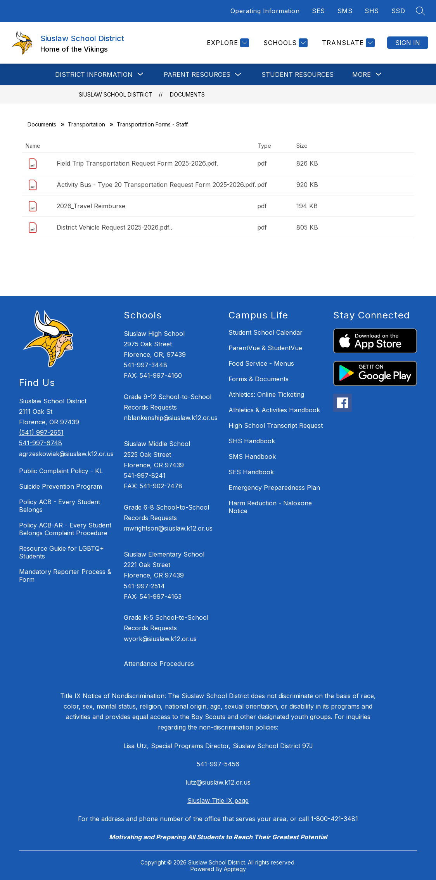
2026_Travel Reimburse (91, 206)
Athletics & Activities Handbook (274, 410)
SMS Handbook (252, 456)
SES (318, 11)
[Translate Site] (347, 43)
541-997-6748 (40, 443)
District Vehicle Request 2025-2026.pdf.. (114, 227)
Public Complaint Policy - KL (61, 471)
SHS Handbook (251, 441)
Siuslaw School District (115, 94)
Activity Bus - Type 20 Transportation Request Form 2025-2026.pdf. (156, 184)
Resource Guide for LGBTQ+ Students (61, 552)
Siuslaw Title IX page (218, 800)
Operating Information (265, 11)
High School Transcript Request (275, 425)
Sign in (407, 43)
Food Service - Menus (261, 363)
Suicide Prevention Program (60, 486)
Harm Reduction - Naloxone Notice (270, 507)
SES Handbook (251, 472)
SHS (372, 11)
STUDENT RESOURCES (297, 74)
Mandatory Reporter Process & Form (65, 575)
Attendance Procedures (159, 663)
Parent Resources (197, 74)
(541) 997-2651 (41, 432)
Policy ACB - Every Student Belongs (59, 505)
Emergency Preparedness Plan (274, 487)
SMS (345, 11)
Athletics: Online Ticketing (266, 394)
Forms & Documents (258, 379)
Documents (187, 94)
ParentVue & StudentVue (265, 348)
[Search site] (420, 11)
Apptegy (235, 869)
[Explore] (227, 43)
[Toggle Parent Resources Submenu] (238, 74)
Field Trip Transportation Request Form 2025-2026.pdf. (137, 163)
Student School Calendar (265, 332)
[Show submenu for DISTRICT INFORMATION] (94, 74)
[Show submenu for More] (361, 74)
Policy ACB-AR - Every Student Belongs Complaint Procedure (65, 529)
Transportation (86, 124)
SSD (398, 11)
